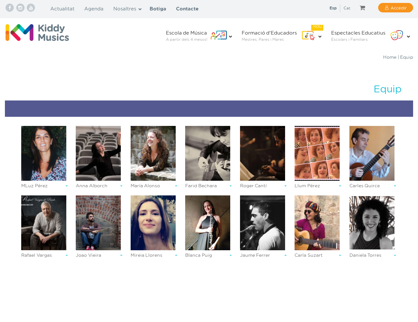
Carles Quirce (364, 185)
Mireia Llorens (147, 255)
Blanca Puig (198, 255)
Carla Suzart (309, 255)
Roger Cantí (253, 185)
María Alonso (145, 185)
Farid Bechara (201, 185)
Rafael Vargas (36, 255)
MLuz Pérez (34, 185)
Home (389, 57)
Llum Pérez (307, 185)
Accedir (399, 7)
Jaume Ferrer (255, 255)
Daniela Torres (365, 255)
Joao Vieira (88, 255)
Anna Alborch (91, 185)
